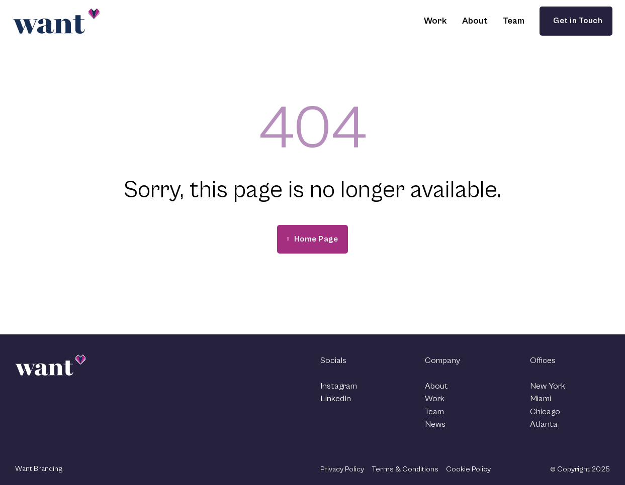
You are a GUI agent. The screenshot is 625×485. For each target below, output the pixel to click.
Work (435, 21)
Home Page (312, 239)
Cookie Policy (468, 469)
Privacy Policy (342, 469)
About (475, 21)
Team (513, 21)
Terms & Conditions (405, 469)
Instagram (338, 386)
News (435, 424)
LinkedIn (335, 399)
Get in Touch (576, 20)
